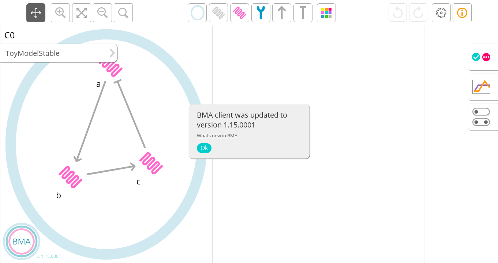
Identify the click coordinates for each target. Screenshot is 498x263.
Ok (204, 148)
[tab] (483, 57)
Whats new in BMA (217, 135)
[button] (35, 12)
